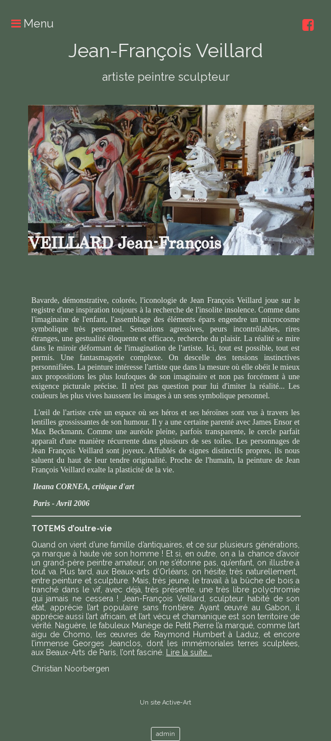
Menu (27, 23)
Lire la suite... (189, 652)
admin (165, 734)
